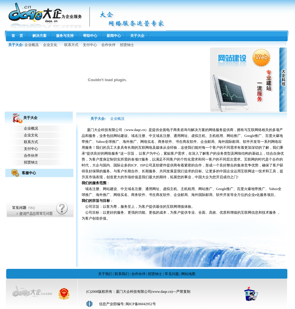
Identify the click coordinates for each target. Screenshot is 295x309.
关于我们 (105, 274)
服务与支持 (65, 36)
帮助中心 (90, 36)
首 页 (17, 36)
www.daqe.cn (135, 130)
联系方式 (71, 45)
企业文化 (50, 45)
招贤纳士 (127, 45)
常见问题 (172, 274)
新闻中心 (114, 36)
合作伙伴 (108, 45)
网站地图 (188, 274)
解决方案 (39, 36)
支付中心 (90, 45)
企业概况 (31, 45)
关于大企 (137, 36)
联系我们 (122, 274)
